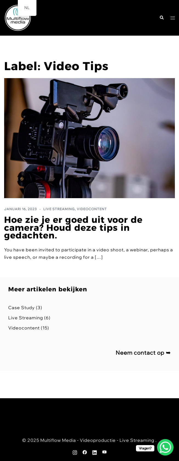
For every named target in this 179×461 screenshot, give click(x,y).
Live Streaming (59, 209)
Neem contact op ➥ (143, 352)
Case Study (21, 307)
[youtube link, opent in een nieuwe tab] (104, 451)
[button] (161, 18)
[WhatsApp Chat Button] (165, 447)
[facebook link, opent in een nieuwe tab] (85, 451)
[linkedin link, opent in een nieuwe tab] (94, 451)
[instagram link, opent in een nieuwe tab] (75, 451)
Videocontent (92, 209)
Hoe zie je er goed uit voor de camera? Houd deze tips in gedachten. (73, 227)
